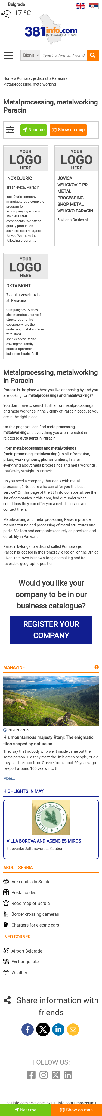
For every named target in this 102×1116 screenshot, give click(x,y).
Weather (19, 972)
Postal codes (23, 892)
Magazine (14, 667)
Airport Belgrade (26, 951)
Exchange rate (25, 961)
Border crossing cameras (35, 914)
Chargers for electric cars (35, 925)
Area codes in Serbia (31, 881)
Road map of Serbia (30, 903)
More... (9, 778)
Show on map (76, 1109)
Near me (25, 1109)
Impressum (85, 1103)
